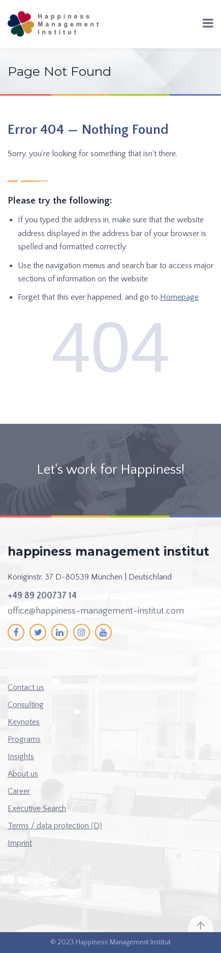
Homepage (179, 297)
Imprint (20, 843)
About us (23, 773)
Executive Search (37, 808)
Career (19, 791)
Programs (24, 739)
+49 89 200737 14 (42, 596)
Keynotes (24, 722)
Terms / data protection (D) (55, 825)
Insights (21, 756)
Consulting (26, 704)
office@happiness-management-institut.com (96, 611)
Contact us (26, 687)
